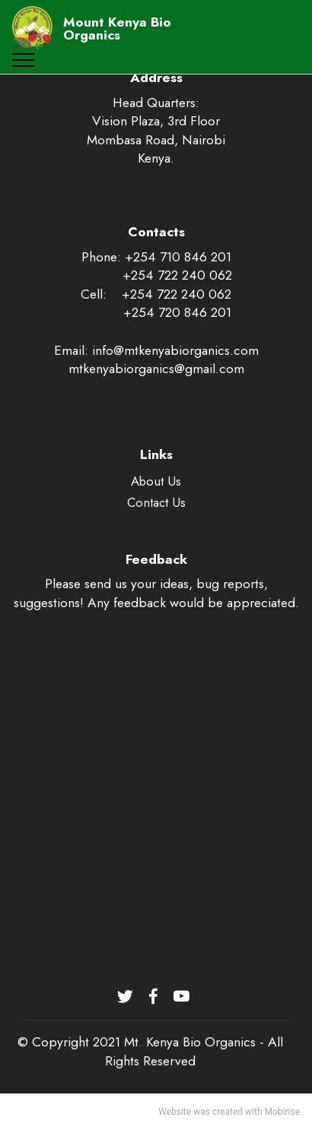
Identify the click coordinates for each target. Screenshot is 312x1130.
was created (218, 1111)
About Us (156, 481)
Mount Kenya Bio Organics (117, 29)
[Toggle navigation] (24, 60)
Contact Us (156, 502)
